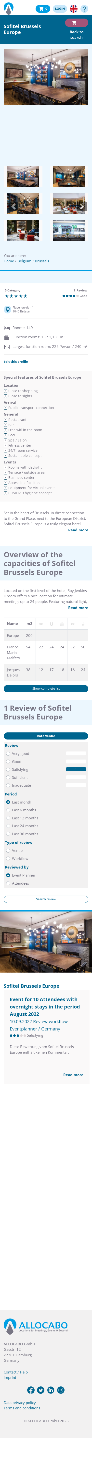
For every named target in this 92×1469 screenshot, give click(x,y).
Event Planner (23, 875)
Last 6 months (24, 809)
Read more (78, 529)
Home (9, 260)
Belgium (24, 260)
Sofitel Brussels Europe (31, 986)
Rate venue (46, 736)
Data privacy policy (20, 1402)
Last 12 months (25, 817)
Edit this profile (16, 361)
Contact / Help (16, 1372)
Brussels (42, 260)
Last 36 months (25, 833)
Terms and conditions (22, 1407)
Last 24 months (25, 825)
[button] (13, 206)
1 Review (80, 290)
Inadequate (21, 785)
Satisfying (20, 769)
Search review (46, 899)
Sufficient (20, 777)
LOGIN (60, 8)
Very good (20, 753)
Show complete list (46, 688)
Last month (21, 802)
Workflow (20, 858)
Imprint (10, 1377)
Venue (17, 850)
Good (16, 761)
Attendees (20, 883)
